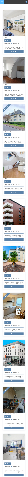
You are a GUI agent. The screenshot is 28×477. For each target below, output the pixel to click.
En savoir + (14, 51)
